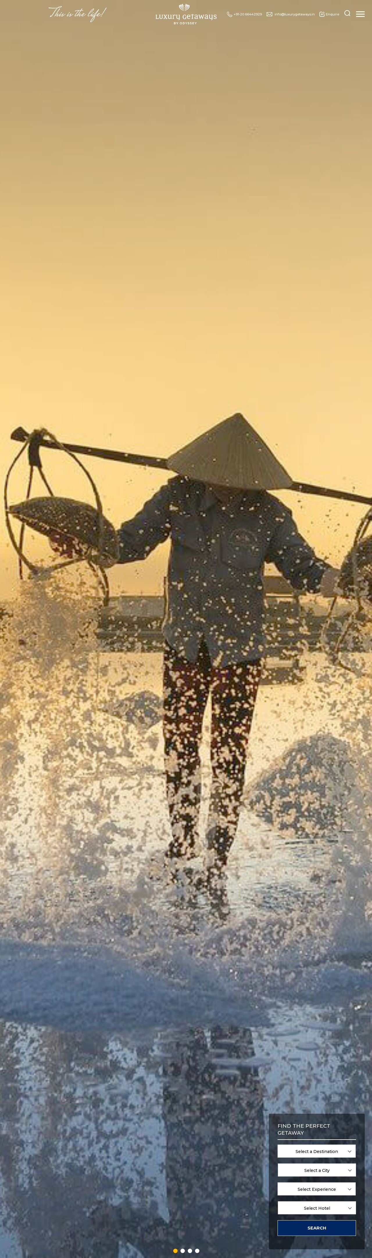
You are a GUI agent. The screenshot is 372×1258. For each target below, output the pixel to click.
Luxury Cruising (276, 220)
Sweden (244, 1143)
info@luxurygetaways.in (291, 14)
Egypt (133, 1203)
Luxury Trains (224, 220)
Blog (188, 220)
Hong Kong (174, 1150)
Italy (168, 1183)
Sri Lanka (245, 1136)
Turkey (243, 1170)
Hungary (172, 1156)
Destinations (56, 220)
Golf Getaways (327, 1150)
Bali (132, 1143)
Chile (133, 1170)
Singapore (209, 1210)
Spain (206, 1223)
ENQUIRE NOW (186, 906)
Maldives (172, 1210)
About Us (322, 220)
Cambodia (137, 1163)
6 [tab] (107, 1069)
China (133, 1176)
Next (354, 794)
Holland (171, 1143)
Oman (206, 1163)
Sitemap (334, 1196)
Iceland (170, 1163)
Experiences (102, 220)
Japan (169, 1190)
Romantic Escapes (330, 1136)
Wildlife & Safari (286, 1150)
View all (101, 1086)
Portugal (208, 1176)
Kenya (170, 1196)
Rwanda (208, 1190)
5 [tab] (101, 1069)
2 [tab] (186, 890)
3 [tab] (192, 890)
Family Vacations (287, 1143)
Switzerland (247, 1150)
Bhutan (135, 1150)
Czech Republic (141, 1183)
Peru (205, 1170)
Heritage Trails (327, 1156)
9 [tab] (126, 1069)
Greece (170, 1136)
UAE (241, 1176)
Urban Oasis (283, 1156)
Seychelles (210, 1203)
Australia (136, 1136)
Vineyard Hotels (328, 1163)
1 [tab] (179, 890)
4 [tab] (94, 1069)
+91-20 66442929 (244, 14)
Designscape (249, 1248)
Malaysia (171, 1203)
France (134, 1216)
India (169, 1170)
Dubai (133, 1190)
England (135, 1210)
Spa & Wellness (285, 1136)
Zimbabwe (246, 1210)
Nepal (206, 1150)
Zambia (244, 1203)
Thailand (244, 1163)
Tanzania (244, 1156)
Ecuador (135, 1196)
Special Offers (149, 220)
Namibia (208, 1143)
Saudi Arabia (211, 1196)
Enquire (329, 14)
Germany (136, 1223)
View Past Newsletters (271, 1086)
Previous (17, 794)
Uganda (244, 1183)
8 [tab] (120, 1069)
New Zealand (212, 1156)
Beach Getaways (286, 1175)
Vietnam (244, 1196)
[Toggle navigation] (360, 14)
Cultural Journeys (329, 1143)
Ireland (170, 1176)
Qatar (206, 1183)
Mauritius (172, 1216)
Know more (186, 334)
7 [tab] (114, 1069)
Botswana (136, 1156)
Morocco (208, 1136)
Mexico (170, 1223)
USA (241, 1190)
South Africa (211, 1216)
